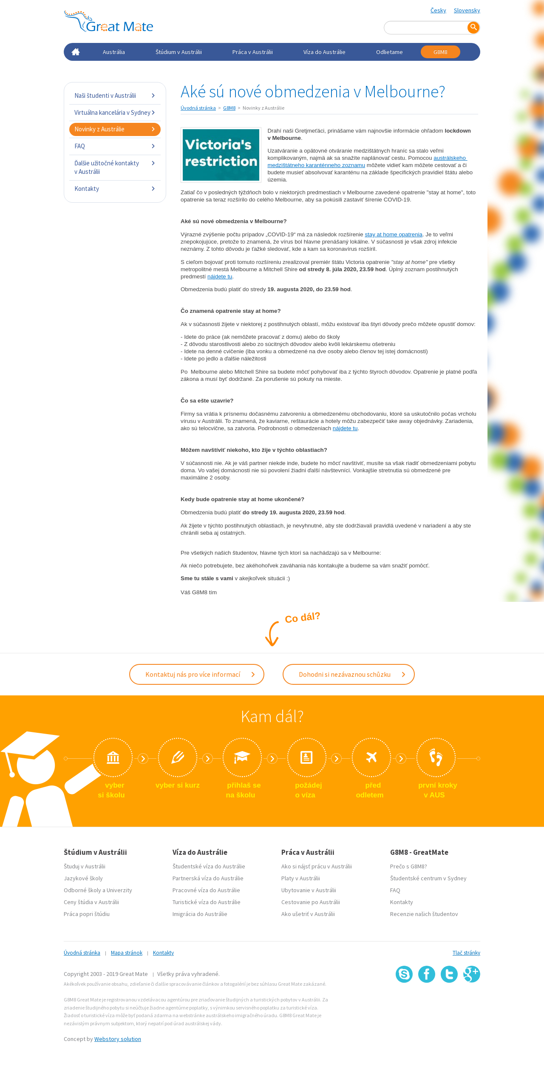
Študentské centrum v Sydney (428, 878)
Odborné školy (82, 890)
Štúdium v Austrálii (179, 52)
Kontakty (115, 188)
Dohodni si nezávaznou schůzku (352, 674)
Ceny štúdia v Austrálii (91, 902)
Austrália (114, 52)
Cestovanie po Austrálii (310, 902)
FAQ (115, 146)
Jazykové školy (83, 878)
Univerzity (119, 890)
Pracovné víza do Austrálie (206, 890)
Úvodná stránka (198, 108)
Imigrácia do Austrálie (200, 914)
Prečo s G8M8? (408, 866)
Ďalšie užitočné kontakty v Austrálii (115, 167)
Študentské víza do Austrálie (209, 866)
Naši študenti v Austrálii (115, 95)
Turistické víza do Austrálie (207, 902)
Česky (438, 10)
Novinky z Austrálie (115, 129)
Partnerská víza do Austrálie (208, 878)
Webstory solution (117, 1039)
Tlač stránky (466, 952)
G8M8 (441, 52)
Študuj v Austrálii (84, 866)
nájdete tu (219, 276)
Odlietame (389, 52)
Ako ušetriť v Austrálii (308, 914)
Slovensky (467, 10)
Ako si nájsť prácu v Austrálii (316, 866)
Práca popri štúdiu (87, 914)
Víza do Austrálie (324, 52)
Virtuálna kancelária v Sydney (115, 112)
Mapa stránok (126, 952)
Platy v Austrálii (300, 878)
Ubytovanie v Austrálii (308, 890)
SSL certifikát (449, 1002)
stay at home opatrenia (393, 234)
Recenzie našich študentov (424, 914)
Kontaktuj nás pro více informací (200, 674)
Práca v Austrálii (252, 52)
